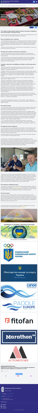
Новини (5, 5)
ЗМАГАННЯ (23, 206)
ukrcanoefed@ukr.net (8, 396)
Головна (2, 5)
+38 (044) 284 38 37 (9, 393)
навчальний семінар (17, 187)
